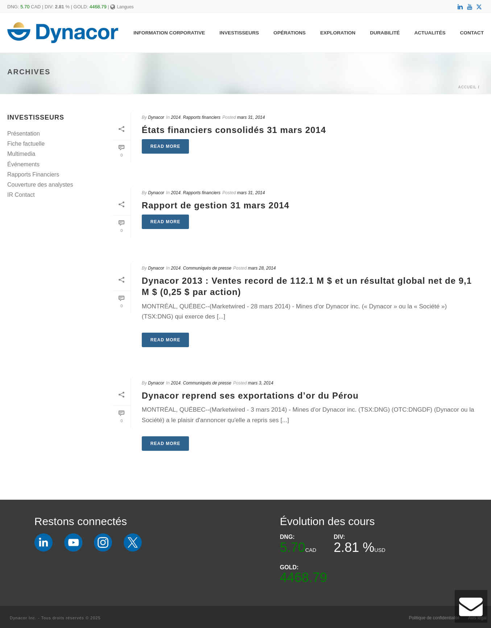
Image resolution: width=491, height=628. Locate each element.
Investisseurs (239, 33)
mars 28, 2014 (262, 268)
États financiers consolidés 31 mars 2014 (234, 130)
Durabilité (385, 33)
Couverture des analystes (40, 185)
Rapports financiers (201, 117)
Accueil (467, 87)
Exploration (337, 33)
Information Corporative (169, 33)
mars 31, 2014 (251, 117)
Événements (23, 164)
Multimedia (21, 154)
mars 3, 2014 (260, 383)
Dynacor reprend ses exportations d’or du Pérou (250, 395)
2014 (176, 117)
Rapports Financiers (33, 174)
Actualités (429, 33)
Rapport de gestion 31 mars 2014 (215, 205)
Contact (472, 33)
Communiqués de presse (207, 268)
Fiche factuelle (26, 144)
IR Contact (21, 195)
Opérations (289, 33)
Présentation (23, 133)
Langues (122, 6)
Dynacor (156, 117)
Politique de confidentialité (434, 617)
